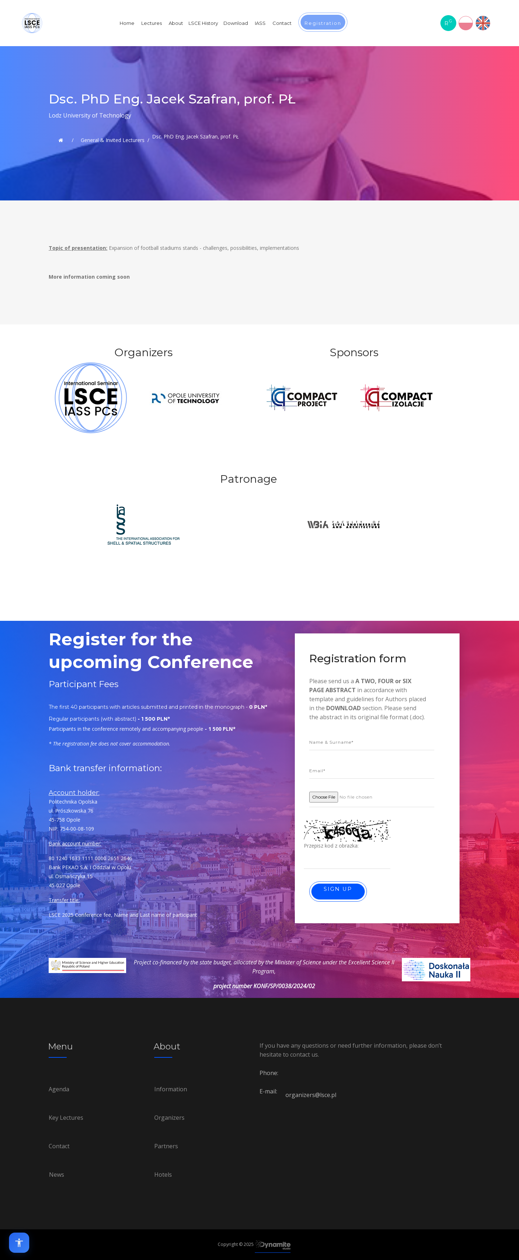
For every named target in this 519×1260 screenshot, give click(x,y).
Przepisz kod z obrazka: (331, 845)
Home (127, 23)
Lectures (151, 23)
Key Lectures (66, 1118)
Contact (282, 23)
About (176, 23)
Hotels (163, 1175)
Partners (166, 1146)
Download (235, 23)
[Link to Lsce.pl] (61, 140)
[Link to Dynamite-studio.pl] (272, 1245)
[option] (90, 417)
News (56, 1175)
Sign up (338, 888)
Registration (323, 23)
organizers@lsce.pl (310, 1095)
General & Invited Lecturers (113, 140)
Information (170, 1089)
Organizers (169, 1118)
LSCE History (203, 23)
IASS (260, 23)
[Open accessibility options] (19, 1243)
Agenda (59, 1089)
